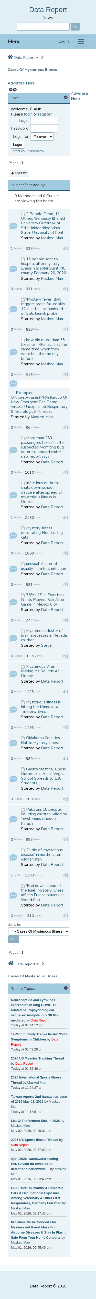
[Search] (43, 27)
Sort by (19, 173)
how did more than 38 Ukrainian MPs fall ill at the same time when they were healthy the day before (44, 349)
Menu (14, 41)
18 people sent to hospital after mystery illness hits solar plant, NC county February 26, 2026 (43, 266)
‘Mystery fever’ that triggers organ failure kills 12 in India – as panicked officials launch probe (43, 306)
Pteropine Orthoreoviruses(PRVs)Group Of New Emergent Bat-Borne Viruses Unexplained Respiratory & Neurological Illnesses (39, 402)
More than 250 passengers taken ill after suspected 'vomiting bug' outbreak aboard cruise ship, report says (43, 447)
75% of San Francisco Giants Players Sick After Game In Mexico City (43, 599)
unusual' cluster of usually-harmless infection (43, 566)
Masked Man (52, 238)
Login (64, 41)
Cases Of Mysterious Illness (32, 69)
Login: (24, 120)
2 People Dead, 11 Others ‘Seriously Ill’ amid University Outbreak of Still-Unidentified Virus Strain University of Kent (43, 223)
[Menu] (81, 41)
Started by (36, 185)
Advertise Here (21, 83)
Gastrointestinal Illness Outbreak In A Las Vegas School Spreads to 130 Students (43, 776)
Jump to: (14, 925)
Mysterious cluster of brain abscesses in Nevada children (44, 635)
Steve (46, 645)
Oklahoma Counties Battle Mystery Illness (40, 740)
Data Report (48, 10)
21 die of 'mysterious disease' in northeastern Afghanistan (42, 854)
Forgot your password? (28, 151)
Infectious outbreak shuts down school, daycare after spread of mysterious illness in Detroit (41, 492)
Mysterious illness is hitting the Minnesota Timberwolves (41, 707)
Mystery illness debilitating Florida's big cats (42, 533)
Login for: (21, 136)
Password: (20, 128)
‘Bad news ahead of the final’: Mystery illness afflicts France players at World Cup (42, 892)
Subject (17, 185)
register (45, 114)
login (28, 114)
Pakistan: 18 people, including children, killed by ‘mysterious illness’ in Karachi (44, 816)
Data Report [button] (24, 57)
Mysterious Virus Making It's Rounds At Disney (40, 671)
